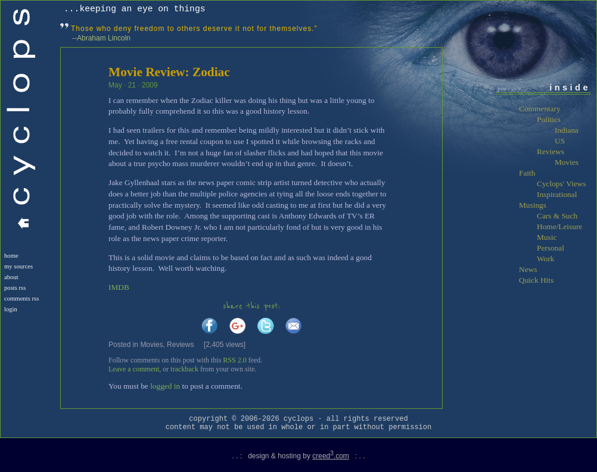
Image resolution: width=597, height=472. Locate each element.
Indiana (567, 130)
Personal (550, 247)
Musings (532, 205)
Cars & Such (557, 215)
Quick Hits (536, 280)
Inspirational (557, 194)
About (11, 277)
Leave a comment (133, 369)
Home (11, 255)
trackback (184, 369)
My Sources (18, 266)
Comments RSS (21, 298)
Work (545, 258)
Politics (549, 119)
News (528, 269)
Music (546, 237)
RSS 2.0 (234, 360)
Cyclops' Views (561, 183)
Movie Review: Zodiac (169, 72)
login (10, 309)
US (560, 140)
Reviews (180, 344)
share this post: (251, 306)
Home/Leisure (559, 226)
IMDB (118, 287)
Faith (527, 172)
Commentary (540, 108)
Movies (151, 344)
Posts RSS (15, 288)
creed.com (330, 456)
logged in (165, 386)
